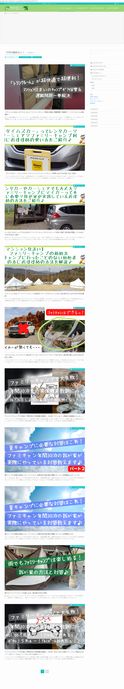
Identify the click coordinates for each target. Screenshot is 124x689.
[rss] (115, 4)
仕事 (94, 90)
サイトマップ (94, 105)
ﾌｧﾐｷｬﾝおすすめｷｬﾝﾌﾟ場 (99, 67)
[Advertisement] (62, 28)
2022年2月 (95, 136)
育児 (94, 94)
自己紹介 (92, 109)
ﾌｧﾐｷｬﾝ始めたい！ (97, 75)
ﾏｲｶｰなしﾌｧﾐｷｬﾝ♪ (37, 57)
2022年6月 (95, 119)
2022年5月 (95, 123)
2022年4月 (95, 127)
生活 (93, 86)
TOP (91, 100)
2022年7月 (95, 115)
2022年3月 (95, 132)
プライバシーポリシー (96, 107)
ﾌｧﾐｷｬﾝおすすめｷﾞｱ (98, 63)
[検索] (118, 4)
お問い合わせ (94, 103)
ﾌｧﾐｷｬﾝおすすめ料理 (98, 71)
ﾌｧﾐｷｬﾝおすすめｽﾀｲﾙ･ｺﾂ (25, 57)
